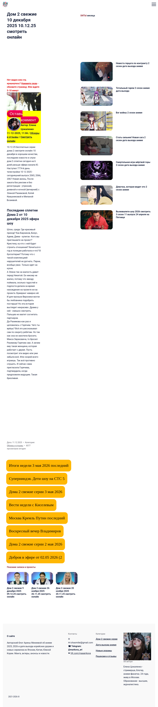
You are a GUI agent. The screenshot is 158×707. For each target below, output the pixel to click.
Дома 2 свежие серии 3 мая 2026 (35, 492)
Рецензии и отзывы (106, 656)
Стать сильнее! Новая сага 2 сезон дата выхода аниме (132, 143)
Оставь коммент (23, 117)
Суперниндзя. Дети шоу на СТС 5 (37, 478)
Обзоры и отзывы (15, 446)
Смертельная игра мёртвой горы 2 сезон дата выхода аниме (131, 171)
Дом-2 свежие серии (106, 639)
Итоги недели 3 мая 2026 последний (38, 465)
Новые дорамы (104, 650)
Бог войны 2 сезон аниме (130, 116)
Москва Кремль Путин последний (37, 518)
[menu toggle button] (153, 5)
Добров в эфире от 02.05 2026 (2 (35, 557)
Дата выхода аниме (106, 645)
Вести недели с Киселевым (31, 505)
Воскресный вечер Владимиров (35, 531)
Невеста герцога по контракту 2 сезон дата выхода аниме (133, 64)
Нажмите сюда (29, 83)
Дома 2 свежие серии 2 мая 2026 (35, 544)
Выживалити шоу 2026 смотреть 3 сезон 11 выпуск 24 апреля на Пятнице (133, 224)
